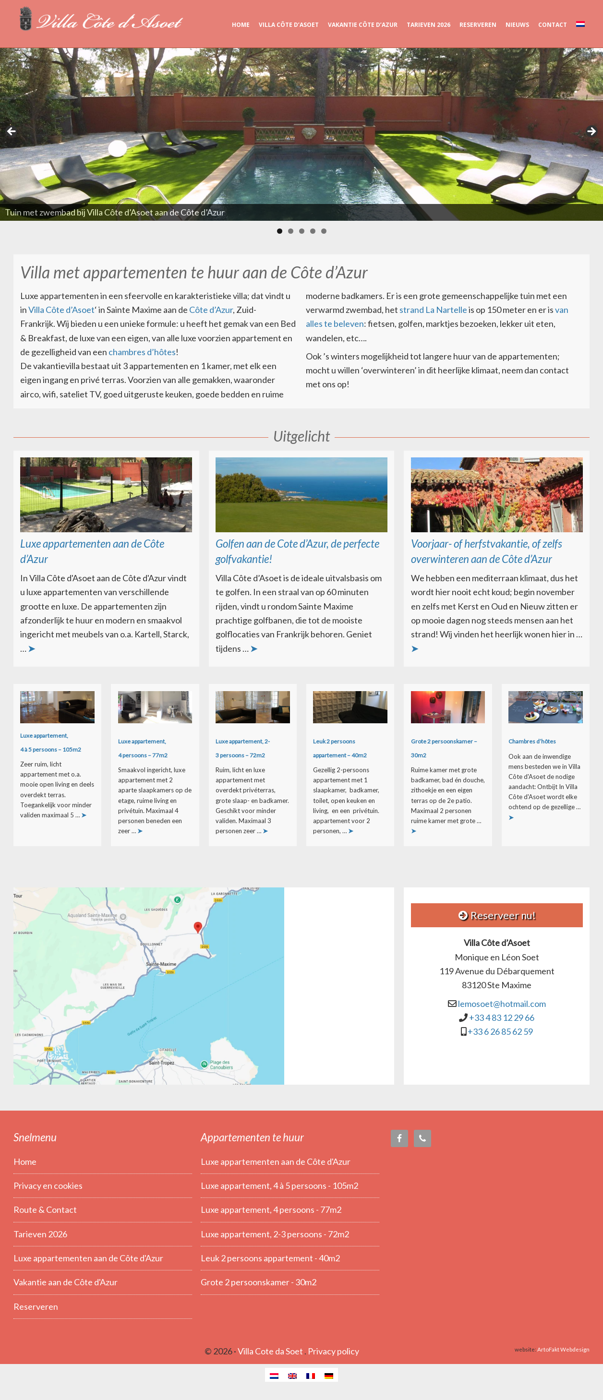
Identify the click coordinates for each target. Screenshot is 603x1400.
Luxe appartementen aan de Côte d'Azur (88, 1258)
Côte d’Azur (211, 309)
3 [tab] (301, 231)
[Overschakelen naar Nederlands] (274, 1375)
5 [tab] (323, 231)
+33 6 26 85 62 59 (500, 1032)
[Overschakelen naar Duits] (329, 1375)
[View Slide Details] (301, 134)
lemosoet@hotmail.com (502, 1003)
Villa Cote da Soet (270, 1351)
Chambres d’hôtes (532, 741)
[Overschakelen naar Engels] (292, 1375)
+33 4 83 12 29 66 (501, 1017)
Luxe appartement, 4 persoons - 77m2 (271, 1209)
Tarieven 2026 (40, 1234)
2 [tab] (290, 231)
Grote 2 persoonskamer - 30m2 (258, 1282)
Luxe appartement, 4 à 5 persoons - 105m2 (279, 1185)
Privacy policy (333, 1351)
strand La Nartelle (433, 309)
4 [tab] (312, 231)
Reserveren (35, 1306)
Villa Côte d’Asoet (99, 19)
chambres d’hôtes (142, 352)
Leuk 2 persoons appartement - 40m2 (270, 1258)
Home (24, 1161)
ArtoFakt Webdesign (563, 1349)
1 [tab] (279, 231)
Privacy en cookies (48, 1185)
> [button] (591, 132)
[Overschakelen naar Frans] (311, 1375)
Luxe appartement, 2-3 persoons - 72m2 (275, 1234)
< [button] (12, 132)
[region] (301, 134)
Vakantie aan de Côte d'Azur (65, 1282)
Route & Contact (45, 1209)
